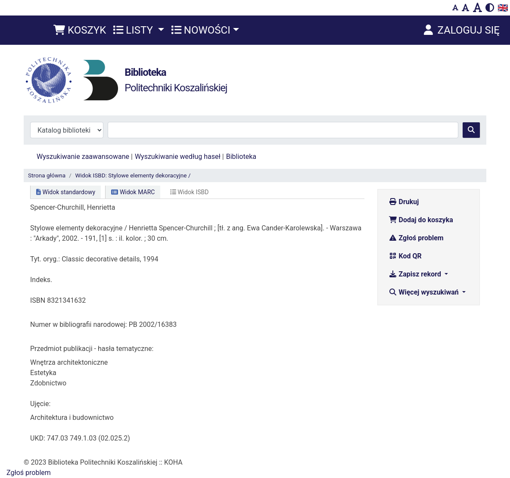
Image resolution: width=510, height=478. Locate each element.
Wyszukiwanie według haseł (178, 156)
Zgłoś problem (416, 238)
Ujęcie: (40, 404)
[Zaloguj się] (461, 30)
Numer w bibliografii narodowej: (78, 324)
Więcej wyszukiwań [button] (424, 292)
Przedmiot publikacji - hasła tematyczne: (91, 349)
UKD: (37, 438)
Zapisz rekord (416, 274)
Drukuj (404, 202)
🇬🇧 (503, 8)
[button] (79, 30)
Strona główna (46, 175)
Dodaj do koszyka (421, 220)
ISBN (37, 300)
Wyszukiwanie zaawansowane (83, 156)
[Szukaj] (471, 130)
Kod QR (405, 256)
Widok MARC (133, 192)
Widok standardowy (65, 192)
